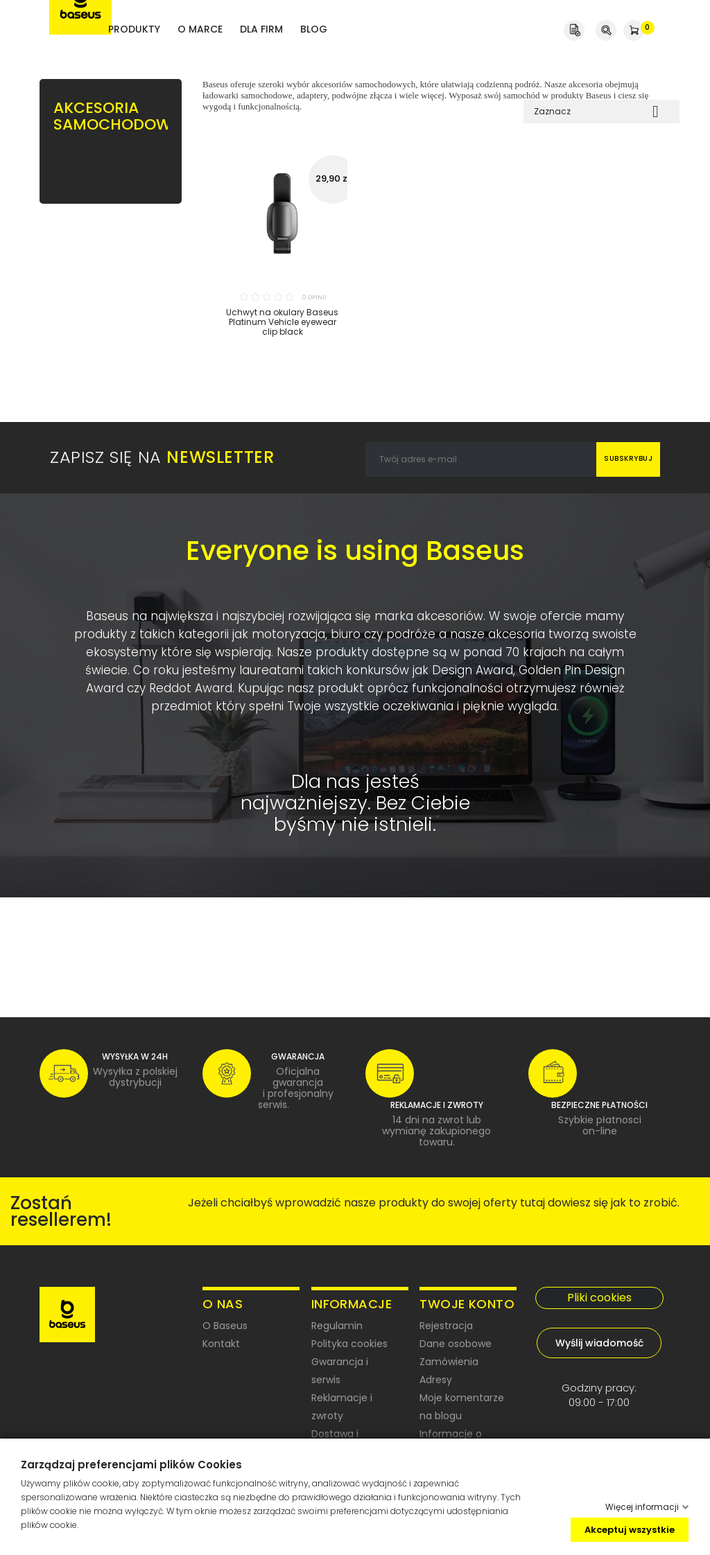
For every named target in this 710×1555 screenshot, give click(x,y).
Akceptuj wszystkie (630, 1529)
